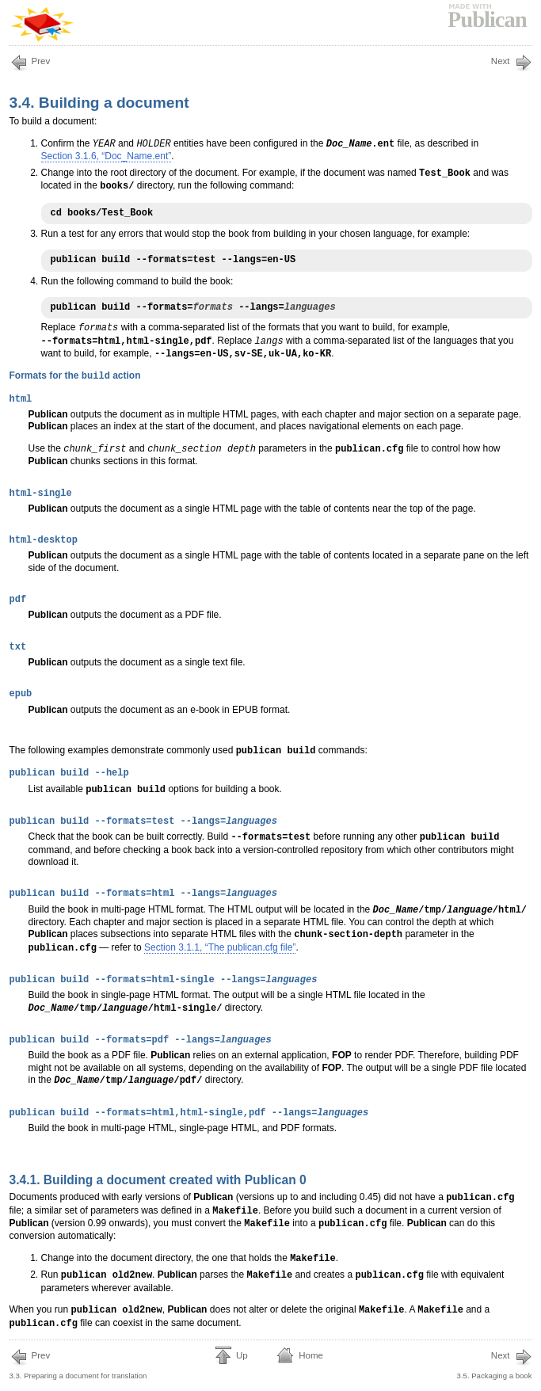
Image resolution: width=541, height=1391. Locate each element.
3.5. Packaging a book (494, 1364)
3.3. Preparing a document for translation (78, 1364)
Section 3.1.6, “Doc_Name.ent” (106, 156)
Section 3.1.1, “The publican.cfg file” (219, 947)
